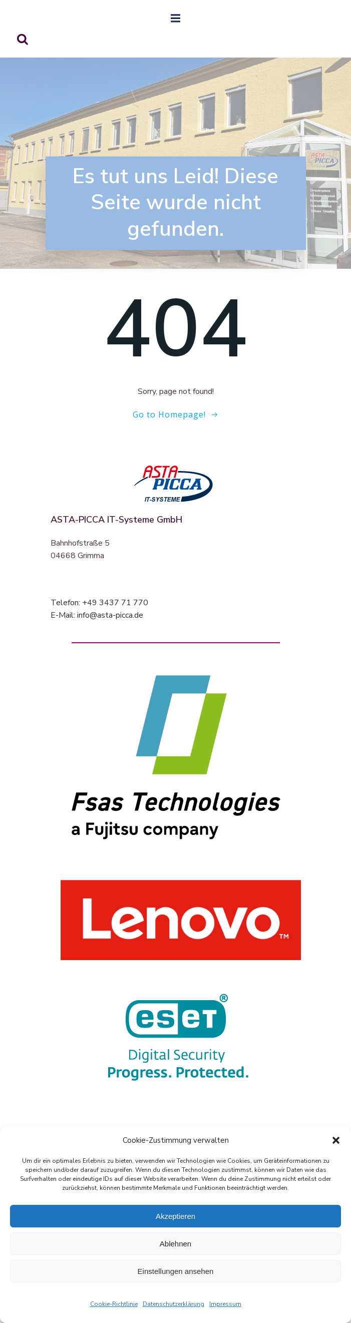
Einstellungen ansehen (176, 1271)
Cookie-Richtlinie (114, 1304)
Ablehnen (175, 1243)
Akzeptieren (175, 1216)
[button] (336, 1140)
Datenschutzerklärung (173, 1304)
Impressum (225, 1304)
